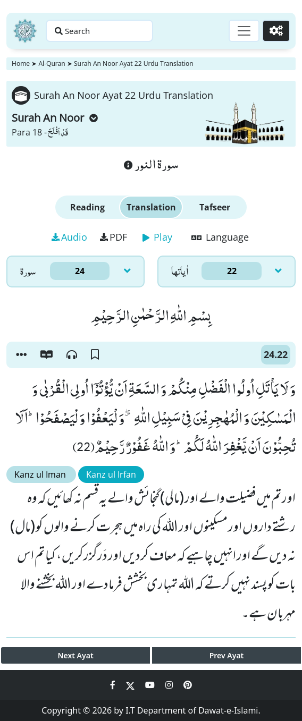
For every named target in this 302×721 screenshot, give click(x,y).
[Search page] (100, 31)
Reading (87, 207)
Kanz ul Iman (41, 474)
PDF (113, 237)
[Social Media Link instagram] (170, 685)
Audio (69, 237)
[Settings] (276, 31)
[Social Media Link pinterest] (187, 685)
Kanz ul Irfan (111, 474)
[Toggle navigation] (244, 31)
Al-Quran (51, 63)
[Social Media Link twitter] (131, 685)
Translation (151, 207)
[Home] (25, 30)
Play (157, 237)
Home (21, 63)
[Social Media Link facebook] (114, 685)
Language (220, 237)
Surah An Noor (55, 118)
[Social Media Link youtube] (151, 685)
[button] (21, 354)
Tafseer (214, 207)
